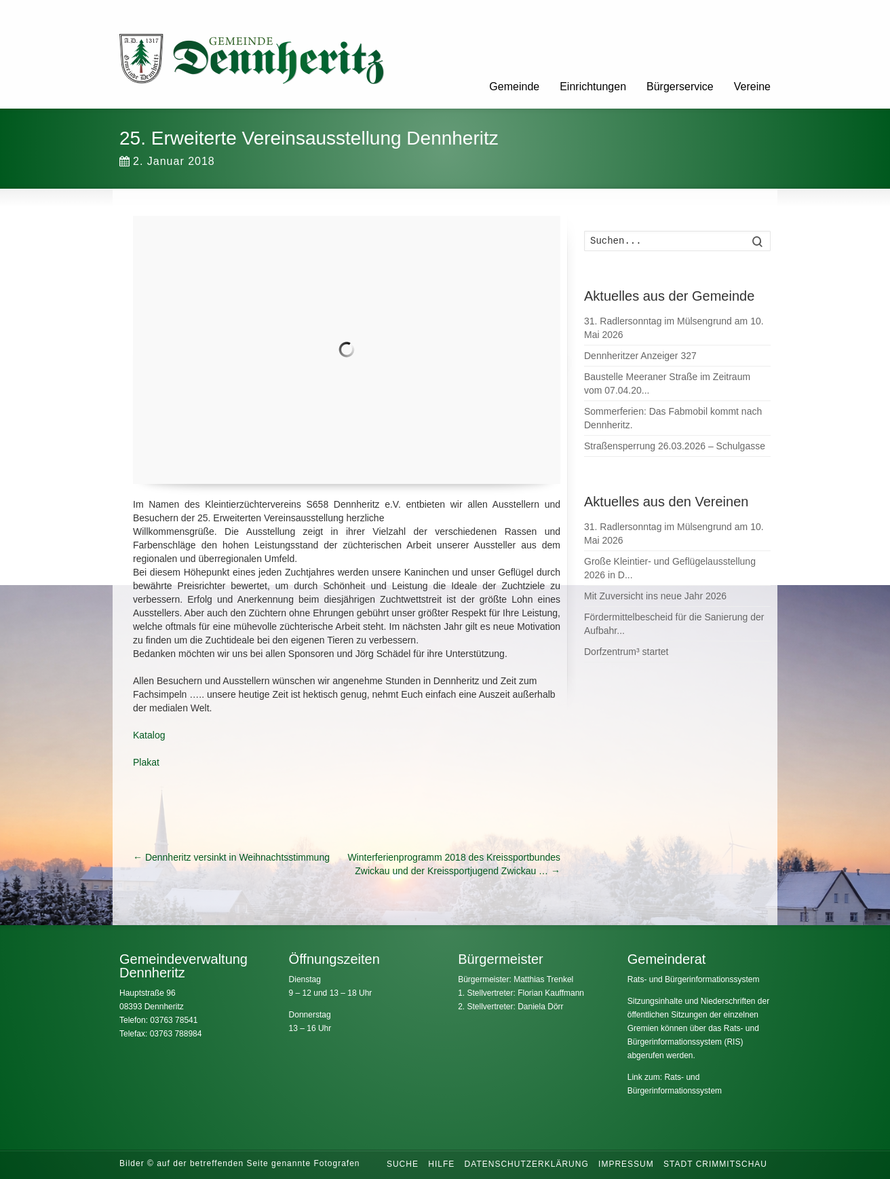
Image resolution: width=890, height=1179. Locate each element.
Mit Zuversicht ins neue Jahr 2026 (655, 596)
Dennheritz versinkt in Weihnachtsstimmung (231, 857)
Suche (403, 1164)
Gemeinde (514, 86)
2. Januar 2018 (167, 161)
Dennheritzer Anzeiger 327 (640, 355)
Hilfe (441, 1164)
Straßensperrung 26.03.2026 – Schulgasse (674, 446)
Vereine (752, 86)
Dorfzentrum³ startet (626, 651)
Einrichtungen (593, 86)
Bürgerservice (680, 86)
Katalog (149, 735)
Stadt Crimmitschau (715, 1164)
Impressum (626, 1164)
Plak (142, 762)
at (155, 762)
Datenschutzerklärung (527, 1164)
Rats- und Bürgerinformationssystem (693, 979)
